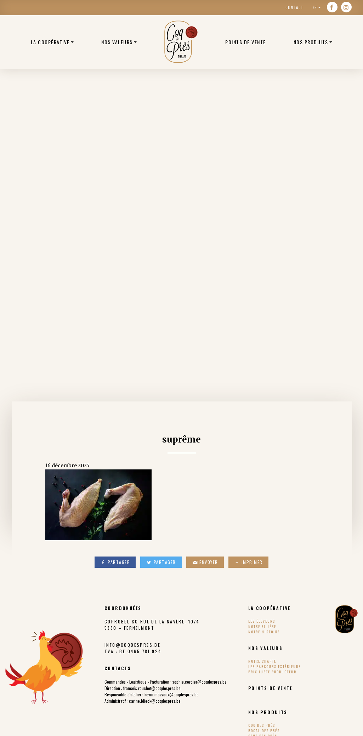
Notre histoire (264, 631)
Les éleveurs (261, 621)
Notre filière (262, 626)
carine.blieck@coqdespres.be (155, 701)
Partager (115, 562)
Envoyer (205, 562)
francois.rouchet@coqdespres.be (152, 688)
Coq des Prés (261, 725)
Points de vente (245, 42)
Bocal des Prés (264, 730)
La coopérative (50, 42)
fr (315, 7)
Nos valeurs (117, 42)
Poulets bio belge (180, 42)
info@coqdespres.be (132, 645)
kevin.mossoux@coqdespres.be (171, 694)
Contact (294, 7)
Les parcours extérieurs (274, 666)
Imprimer (248, 562)
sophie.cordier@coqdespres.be (199, 682)
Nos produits (311, 42)
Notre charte (262, 661)
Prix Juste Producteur (272, 671)
